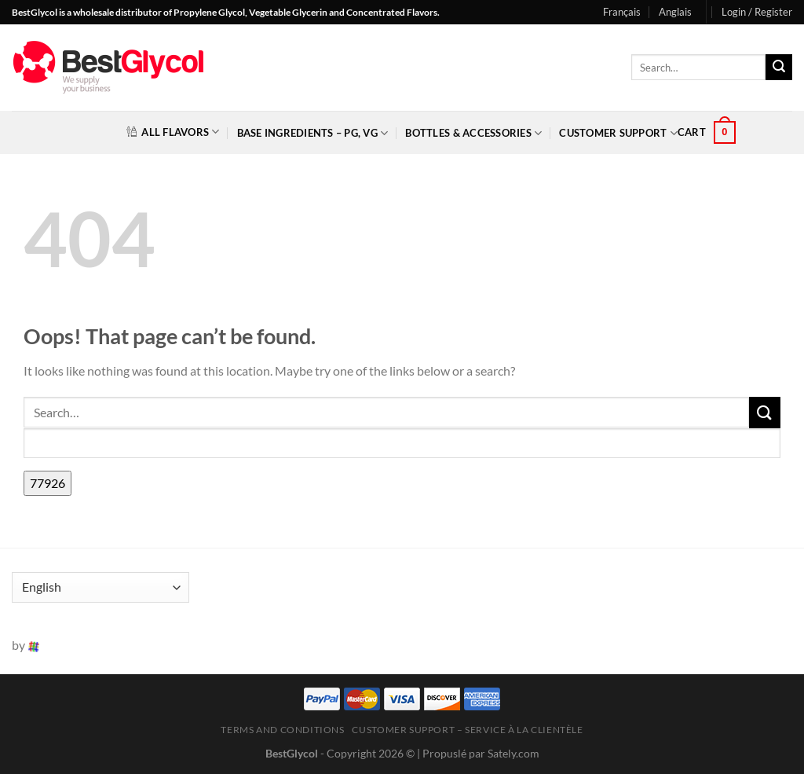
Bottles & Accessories (473, 133)
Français (622, 12)
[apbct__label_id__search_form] (402, 443)
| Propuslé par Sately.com (478, 753)
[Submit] (779, 67)
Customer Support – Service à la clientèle (467, 729)
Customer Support (618, 133)
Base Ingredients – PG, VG (313, 133)
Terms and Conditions (282, 729)
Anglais (675, 12)
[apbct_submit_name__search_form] (47, 483)
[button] (757, 12)
